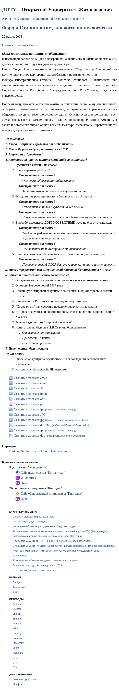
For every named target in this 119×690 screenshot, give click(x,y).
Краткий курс (20, 555)
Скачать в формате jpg (45, 409)
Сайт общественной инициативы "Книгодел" (51, 493)
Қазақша (18, 652)
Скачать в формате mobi (30, 393)
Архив (6, 18)
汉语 (15, 667)
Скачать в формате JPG (30, 414)
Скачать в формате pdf (29, 404)
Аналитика (19, 587)
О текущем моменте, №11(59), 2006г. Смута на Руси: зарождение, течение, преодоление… (64, 545)
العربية (16, 657)
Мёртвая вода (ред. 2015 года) (30, 521)
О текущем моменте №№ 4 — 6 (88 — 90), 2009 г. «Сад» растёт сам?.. (52, 541)
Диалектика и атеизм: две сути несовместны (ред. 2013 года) (47, 536)
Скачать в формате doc (51, 425)
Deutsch (17, 609)
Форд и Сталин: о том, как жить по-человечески (57, 27)
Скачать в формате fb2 (29, 388)
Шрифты (17, 684)
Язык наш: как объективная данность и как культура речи (45, 560)
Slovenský (18, 643)
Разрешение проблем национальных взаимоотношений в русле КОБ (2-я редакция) (60, 531)
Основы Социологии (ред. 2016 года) (33, 516)
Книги (33, 45)
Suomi (16, 647)
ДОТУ (9, 9)
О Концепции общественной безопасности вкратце (49, 18)
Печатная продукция (24, 679)
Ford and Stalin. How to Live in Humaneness (38, 451)
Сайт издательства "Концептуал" (43, 472)
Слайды (17, 582)
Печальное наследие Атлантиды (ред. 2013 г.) (38, 565)
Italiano (16, 628)
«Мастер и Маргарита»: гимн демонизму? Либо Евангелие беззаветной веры (56, 550)
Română (17, 638)
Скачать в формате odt (29, 399)
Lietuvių (17, 633)
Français (17, 623)
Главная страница (14, 45)
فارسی (16, 662)
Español (17, 618)
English (16, 613)
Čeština (17, 604)
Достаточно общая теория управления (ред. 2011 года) (44, 526)
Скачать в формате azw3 (30, 378)
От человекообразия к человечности (33, 570)
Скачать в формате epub (30, 383)
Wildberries (28, 478)
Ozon (24, 483)
